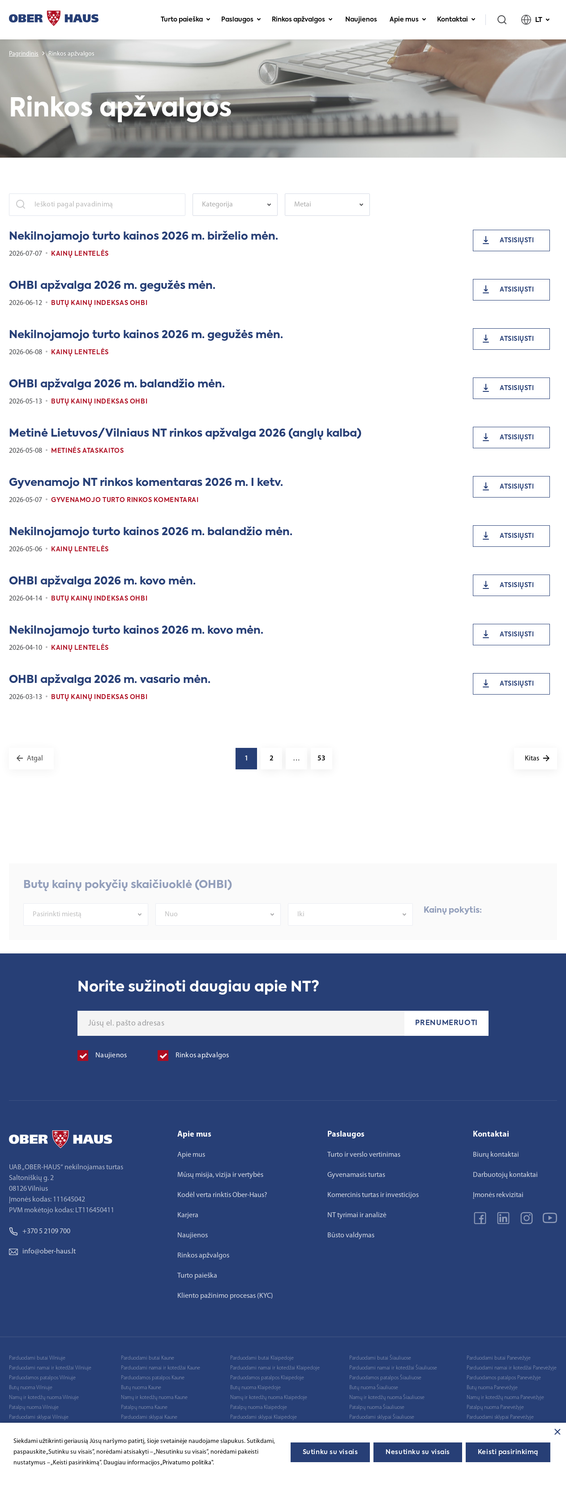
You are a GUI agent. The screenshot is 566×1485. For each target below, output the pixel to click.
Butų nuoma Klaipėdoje (255, 1388)
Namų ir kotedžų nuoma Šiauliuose (386, 1397)
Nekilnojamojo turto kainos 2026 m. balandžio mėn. (150, 532)
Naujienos (361, 20)
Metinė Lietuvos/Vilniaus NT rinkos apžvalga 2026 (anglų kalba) (185, 433)
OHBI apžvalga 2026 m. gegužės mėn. (112, 285)
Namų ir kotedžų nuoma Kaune (154, 1397)
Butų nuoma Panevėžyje (492, 1388)
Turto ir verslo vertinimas (363, 1155)
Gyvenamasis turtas (356, 1175)
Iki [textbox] (300, 931)
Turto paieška (185, 20)
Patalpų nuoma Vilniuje (34, 1407)
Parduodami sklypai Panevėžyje (500, 1417)
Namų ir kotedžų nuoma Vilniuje (44, 1397)
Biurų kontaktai (496, 1155)
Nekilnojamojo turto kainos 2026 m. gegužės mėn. (146, 335)
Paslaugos (241, 20)
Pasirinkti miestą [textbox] (57, 931)
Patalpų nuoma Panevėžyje (495, 1407)
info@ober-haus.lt (42, 1251)
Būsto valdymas (350, 1235)
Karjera (187, 1215)
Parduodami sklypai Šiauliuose (381, 1417)
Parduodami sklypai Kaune (149, 1417)
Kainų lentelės (80, 254)
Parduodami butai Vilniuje (37, 1358)
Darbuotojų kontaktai (505, 1175)
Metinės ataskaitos (87, 451)
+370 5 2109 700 (39, 1231)
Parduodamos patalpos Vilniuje (42, 1378)
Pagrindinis (24, 54)
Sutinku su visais (330, 1452)
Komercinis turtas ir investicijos (373, 1195)
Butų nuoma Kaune (141, 1388)
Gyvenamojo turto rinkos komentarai (125, 500)
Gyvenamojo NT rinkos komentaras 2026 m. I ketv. (146, 482)
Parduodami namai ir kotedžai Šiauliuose (393, 1368)
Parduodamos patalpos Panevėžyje (504, 1378)
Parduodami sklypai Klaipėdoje (263, 1417)
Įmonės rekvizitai (498, 1195)
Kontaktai (456, 20)
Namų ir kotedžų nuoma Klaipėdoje (268, 1397)
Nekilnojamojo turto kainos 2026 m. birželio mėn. (143, 236)
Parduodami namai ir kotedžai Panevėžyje (512, 1368)
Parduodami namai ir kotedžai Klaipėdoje (275, 1368)
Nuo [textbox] (171, 931)
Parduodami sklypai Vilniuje (39, 1417)
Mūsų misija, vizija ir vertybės (220, 1175)
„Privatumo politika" (186, 1462)
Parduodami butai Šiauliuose (380, 1358)
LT (535, 20)
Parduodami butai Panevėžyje (499, 1358)
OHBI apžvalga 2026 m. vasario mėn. (109, 679)
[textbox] (230, 205)
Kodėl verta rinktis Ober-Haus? (222, 1195)
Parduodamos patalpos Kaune (152, 1378)
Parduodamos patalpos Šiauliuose (385, 1378)
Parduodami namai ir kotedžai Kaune (160, 1368)
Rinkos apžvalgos (302, 20)
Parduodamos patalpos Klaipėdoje (267, 1378)
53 (321, 758)
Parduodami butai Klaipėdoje (262, 1358)
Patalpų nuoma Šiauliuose (376, 1407)
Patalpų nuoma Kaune (144, 1407)
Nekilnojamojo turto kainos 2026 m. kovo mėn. (136, 630)
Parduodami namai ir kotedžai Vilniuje (50, 1368)
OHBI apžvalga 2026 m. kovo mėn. (102, 581)
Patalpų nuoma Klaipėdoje (258, 1407)
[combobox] (235, 204)
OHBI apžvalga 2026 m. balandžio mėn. (117, 384)
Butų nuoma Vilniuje (30, 1388)
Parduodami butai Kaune (147, 1358)
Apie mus (408, 20)
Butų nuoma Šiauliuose (373, 1388)
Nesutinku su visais (418, 1452)
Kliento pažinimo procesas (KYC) (225, 1296)
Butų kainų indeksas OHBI (99, 303)
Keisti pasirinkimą (508, 1452)
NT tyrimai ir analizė (356, 1215)
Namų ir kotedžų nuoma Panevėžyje (505, 1397)
